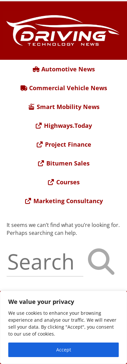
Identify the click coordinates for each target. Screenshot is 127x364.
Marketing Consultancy (63, 201)
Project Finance (63, 144)
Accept (63, 349)
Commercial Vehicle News (63, 88)
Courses (63, 182)
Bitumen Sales (63, 163)
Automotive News (63, 69)
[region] (63, 327)
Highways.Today (63, 125)
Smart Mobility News (63, 107)
